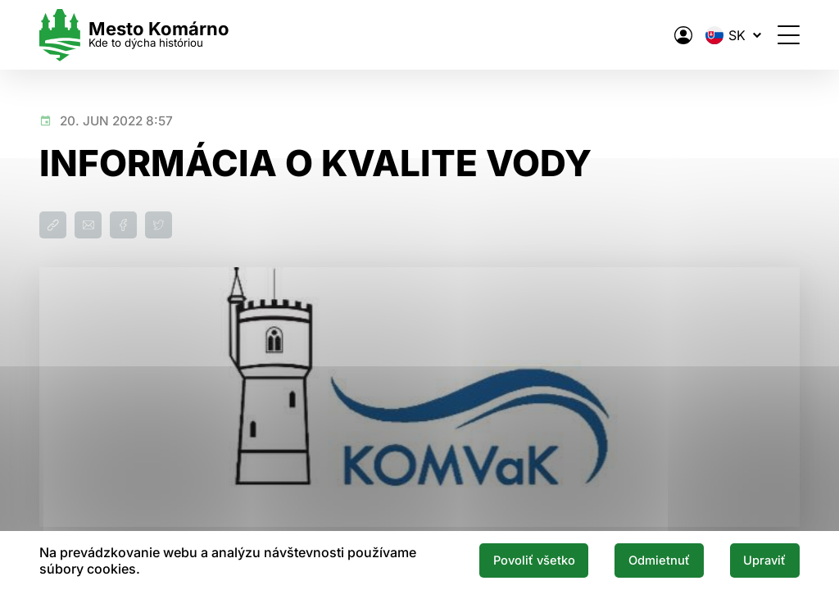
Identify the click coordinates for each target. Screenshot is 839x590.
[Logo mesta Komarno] (134, 34)
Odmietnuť (659, 560)
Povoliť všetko (534, 560)
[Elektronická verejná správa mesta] (683, 35)
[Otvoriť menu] (789, 34)
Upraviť (764, 560)
